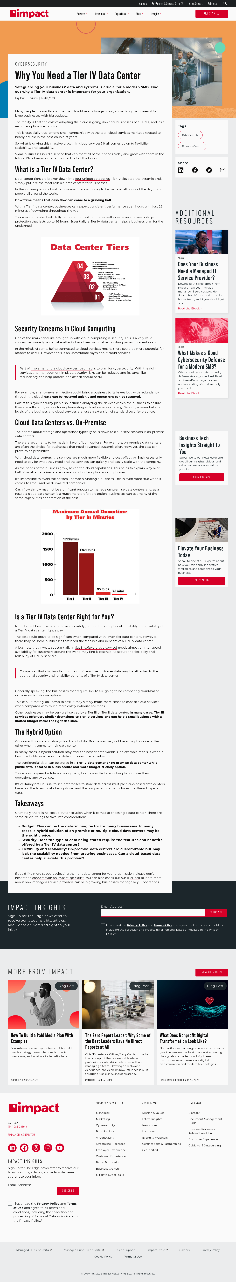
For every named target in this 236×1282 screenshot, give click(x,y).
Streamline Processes (110, 1143)
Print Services (105, 1131)
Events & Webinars (155, 1137)
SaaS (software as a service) (96, 647)
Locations (148, 1131)
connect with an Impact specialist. (58, 878)
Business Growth (192, 146)
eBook (135, 878)
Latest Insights (152, 1119)
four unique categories (92, 179)
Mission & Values (153, 1112)
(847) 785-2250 (17, 1127)
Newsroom (149, 1125)
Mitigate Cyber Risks (110, 1174)
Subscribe (212, 3)
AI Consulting (105, 1137)
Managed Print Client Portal (84, 1250)
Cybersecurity (190, 135)
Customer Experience (111, 1156)
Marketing (103, 1119)
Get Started (211, 13)
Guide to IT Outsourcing (204, 1145)
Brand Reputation (108, 1162)
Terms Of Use (133, 1256)
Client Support (196, 3)
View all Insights (212, 972)
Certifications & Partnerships (161, 1143)
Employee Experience (111, 1150)
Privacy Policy (137, 925)
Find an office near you (22, 1134)
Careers (143, 3)
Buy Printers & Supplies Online (168, 4)
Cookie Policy (103, 1256)
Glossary (194, 1112)
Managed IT (104, 1112)
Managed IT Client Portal (34, 1250)
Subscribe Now (201, 477)
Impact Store (157, 1250)
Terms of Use (163, 925)
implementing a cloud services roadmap (61, 368)
